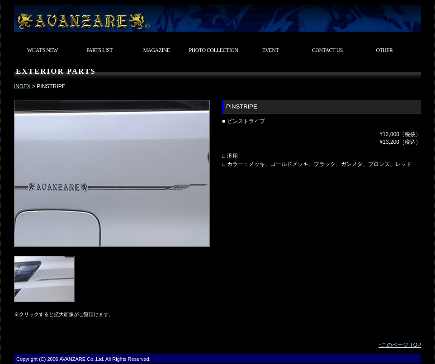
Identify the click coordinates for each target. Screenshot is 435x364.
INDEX (22, 86)
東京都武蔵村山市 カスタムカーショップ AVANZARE (217, 16)
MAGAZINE (156, 50)
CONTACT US (327, 50)
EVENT (270, 50)
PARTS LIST (99, 50)
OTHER (384, 50)
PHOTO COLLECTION (213, 50)
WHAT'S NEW (42, 50)
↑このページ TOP (399, 345)
